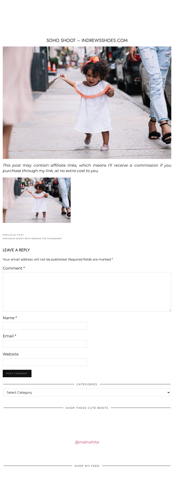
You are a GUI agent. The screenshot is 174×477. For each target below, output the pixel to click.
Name (10, 318)
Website (11, 354)
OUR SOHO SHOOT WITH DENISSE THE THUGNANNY (32, 237)
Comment (14, 268)
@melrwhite (87, 442)
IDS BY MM (31, 20)
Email (9, 336)
